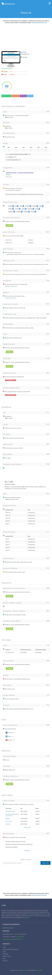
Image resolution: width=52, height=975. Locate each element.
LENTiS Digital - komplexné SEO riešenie (12, 939)
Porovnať (23, 95)
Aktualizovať (15, 95)
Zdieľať (30, 95)
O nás (4, 951)
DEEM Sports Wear (10, 811)
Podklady (8, 818)
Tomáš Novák (38, 970)
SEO (45, 914)
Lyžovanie (8, 824)
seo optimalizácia (20, 936)
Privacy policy (7, 956)
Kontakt (5, 960)
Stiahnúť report (6, 95)
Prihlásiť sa (9, 225)
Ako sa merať (9, 821)
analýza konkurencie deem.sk (39, 22)
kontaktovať (26, 917)
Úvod (4, 947)
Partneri (5, 954)
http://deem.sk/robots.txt (10, 298)
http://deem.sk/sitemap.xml (11, 286)
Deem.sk (23, 52)
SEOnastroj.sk (25, 970)
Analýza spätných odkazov (11, 949)
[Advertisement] (26, 37)
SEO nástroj (16, 934)
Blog (4, 958)
